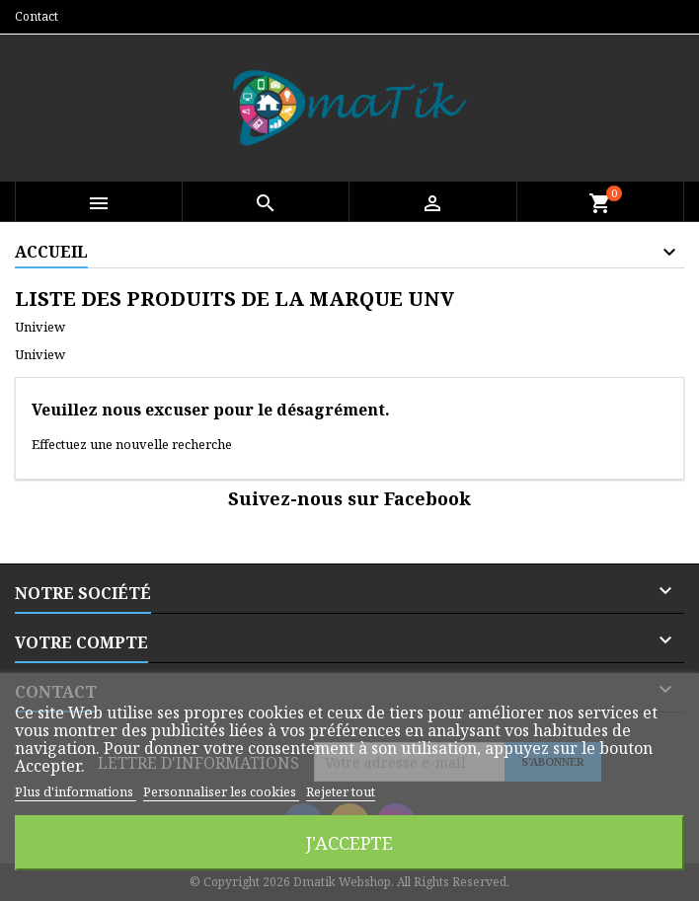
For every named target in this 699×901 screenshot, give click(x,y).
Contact (36, 16)
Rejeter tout (340, 791)
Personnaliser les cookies (221, 791)
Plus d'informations (75, 791)
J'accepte (349, 842)
